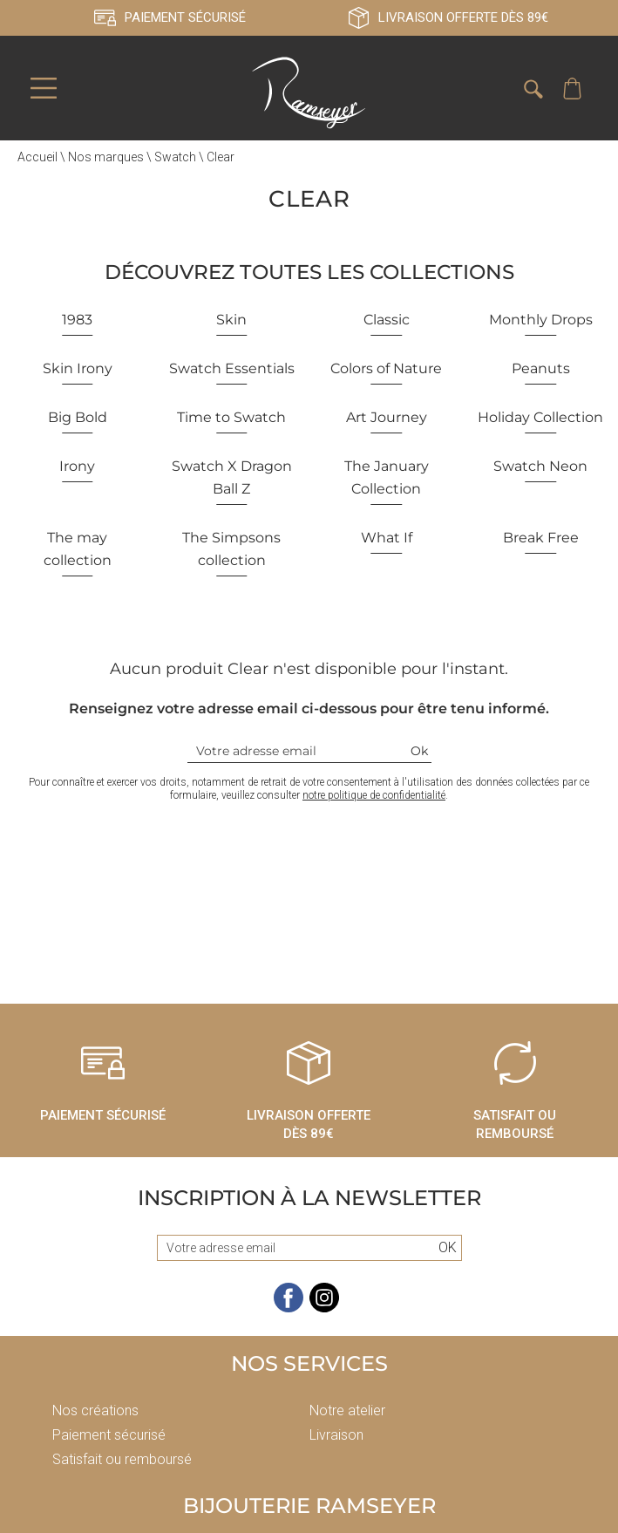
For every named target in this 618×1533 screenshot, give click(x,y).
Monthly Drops (541, 321)
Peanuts (541, 370)
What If (386, 539)
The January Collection (386, 479)
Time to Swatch (231, 419)
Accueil (37, 159)
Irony (77, 468)
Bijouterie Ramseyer (309, 1507)
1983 (77, 321)
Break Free (541, 539)
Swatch (175, 159)
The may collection (78, 550)
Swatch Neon (540, 468)
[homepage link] (309, 93)
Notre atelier (347, 1412)
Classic (386, 321)
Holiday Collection (540, 419)
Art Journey (386, 419)
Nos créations (95, 1412)
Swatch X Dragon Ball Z (232, 479)
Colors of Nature (386, 370)
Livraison (336, 1436)
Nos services (309, 1365)
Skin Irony (77, 370)
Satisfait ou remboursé (122, 1461)
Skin (231, 321)
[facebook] (288, 1310)
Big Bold (77, 419)
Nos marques (106, 159)
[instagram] (324, 1310)
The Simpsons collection (231, 550)
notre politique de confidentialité (373, 796)
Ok (419, 752)
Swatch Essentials (232, 370)
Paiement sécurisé (109, 1436)
